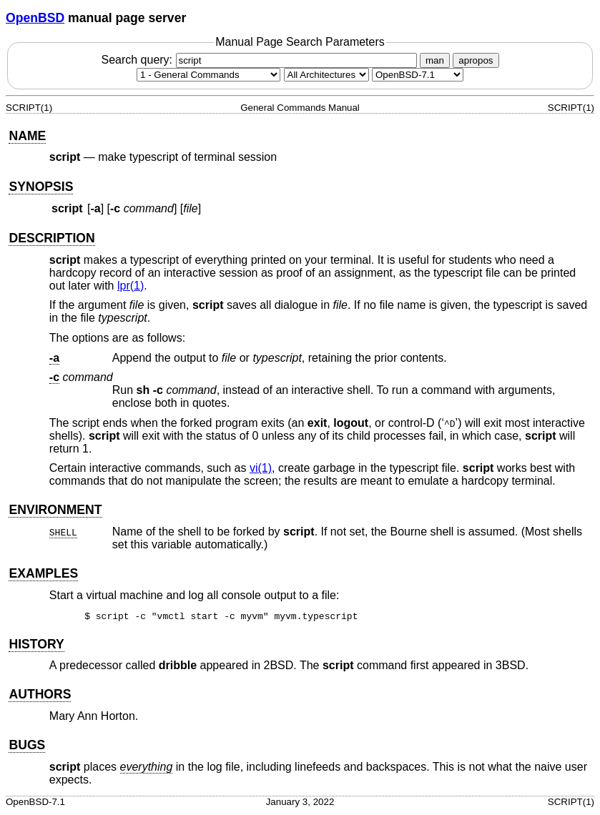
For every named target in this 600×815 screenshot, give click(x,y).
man (435, 60)
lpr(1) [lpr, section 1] (130, 286)
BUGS (27, 747)
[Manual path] (417, 75)
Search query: (260, 60)
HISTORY (36, 646)
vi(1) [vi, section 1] (261, 468)
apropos (475, 60)
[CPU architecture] (326, 75)
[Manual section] (208, 75)
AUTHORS (40, 696)
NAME (27, 136)
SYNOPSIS (41, 186)
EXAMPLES (43, 573)
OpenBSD (35, 18)
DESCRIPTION (51, 238)
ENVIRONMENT (55, 510)
